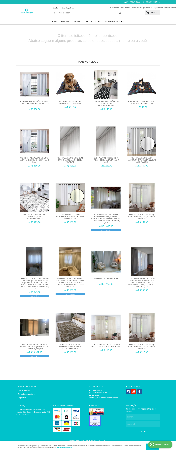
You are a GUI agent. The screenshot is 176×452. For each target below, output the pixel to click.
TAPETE (88, 21)
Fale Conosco (125, 8)
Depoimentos (158, 8)
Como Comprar (136, 8)
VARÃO (98, 21)
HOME (55, 21)
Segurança (22, 398)
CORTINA (65, 21)
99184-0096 (133, 1)
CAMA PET (77, 21)
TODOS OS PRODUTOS (114, 21)
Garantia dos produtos (26, 394)
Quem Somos (147, 8)
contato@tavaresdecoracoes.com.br (103, 398)
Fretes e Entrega (24, 390)
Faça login (70, 8)
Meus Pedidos (114, 8)
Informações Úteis (26, 386)
